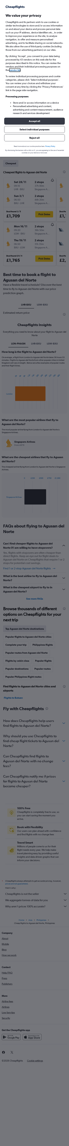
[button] (34, 121)
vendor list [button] (14, 70)
